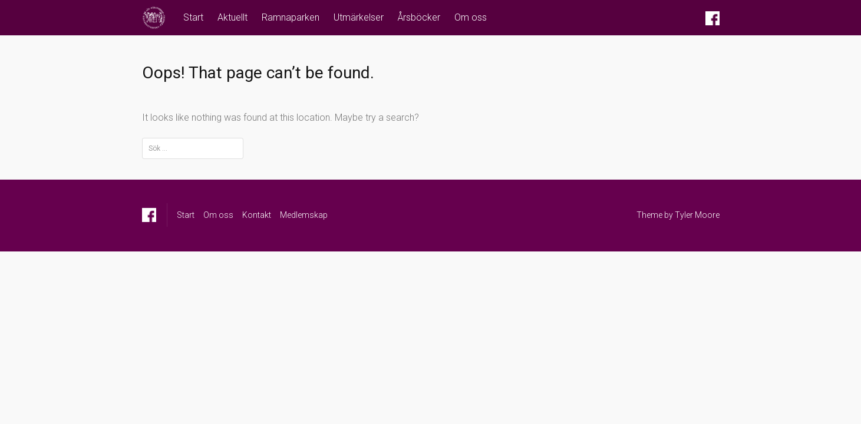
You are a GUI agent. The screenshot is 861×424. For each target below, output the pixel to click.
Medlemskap (304, 215)
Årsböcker (419, 17)
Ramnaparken (290, 17)
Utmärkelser (359, 17)
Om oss (470, 17)
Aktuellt (232, 17)
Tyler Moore (697, 215)
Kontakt (256, 215)
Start (193, 17)
